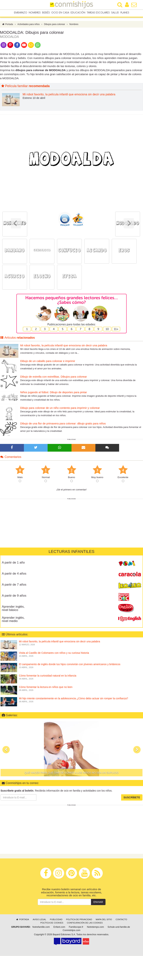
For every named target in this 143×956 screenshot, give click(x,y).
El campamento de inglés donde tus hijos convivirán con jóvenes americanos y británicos (69, 664)
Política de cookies (51, 923)
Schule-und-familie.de (119, 927)
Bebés (46, 12)
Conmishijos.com (71, 930)
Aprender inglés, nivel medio (13, 619)
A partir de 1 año (13, 562)
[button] (6, 750)
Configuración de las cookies (85, 923)
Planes (124, 12)
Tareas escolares (98, 12)
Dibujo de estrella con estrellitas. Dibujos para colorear (53, 376)
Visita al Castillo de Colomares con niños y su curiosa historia (54, 653)
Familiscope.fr (76, 927)
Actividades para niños (28, 24)
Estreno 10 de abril (34, 98)
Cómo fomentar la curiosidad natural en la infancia (47, 675)
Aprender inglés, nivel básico (13, 608)
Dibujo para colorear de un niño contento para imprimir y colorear (60, 408)
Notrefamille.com (41, 927)
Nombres (35, 12)
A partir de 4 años (14, 573)
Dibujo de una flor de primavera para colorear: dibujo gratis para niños (63, 423)
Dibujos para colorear (54, 24)
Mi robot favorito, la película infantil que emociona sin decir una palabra (69, 94)
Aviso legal (39, 920)
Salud (115, 12)
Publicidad (56, 920)
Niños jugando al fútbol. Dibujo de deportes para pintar (53, 392)
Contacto (121, 920)
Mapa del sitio (104, 920)
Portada (7, 24)
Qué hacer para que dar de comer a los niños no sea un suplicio (71, 772)
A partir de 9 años (14, 596)
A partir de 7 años (14, 584)
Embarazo (20, 12)
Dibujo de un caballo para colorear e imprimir (47, 361)
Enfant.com (59, 927)
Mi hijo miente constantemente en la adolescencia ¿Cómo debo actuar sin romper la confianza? (73, 698)
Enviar (98, 902)
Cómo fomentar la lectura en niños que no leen (45, 687)
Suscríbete (132, 797)
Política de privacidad (79, 920)
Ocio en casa (60, 12)
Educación (78, 12)
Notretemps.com (95, 927)
